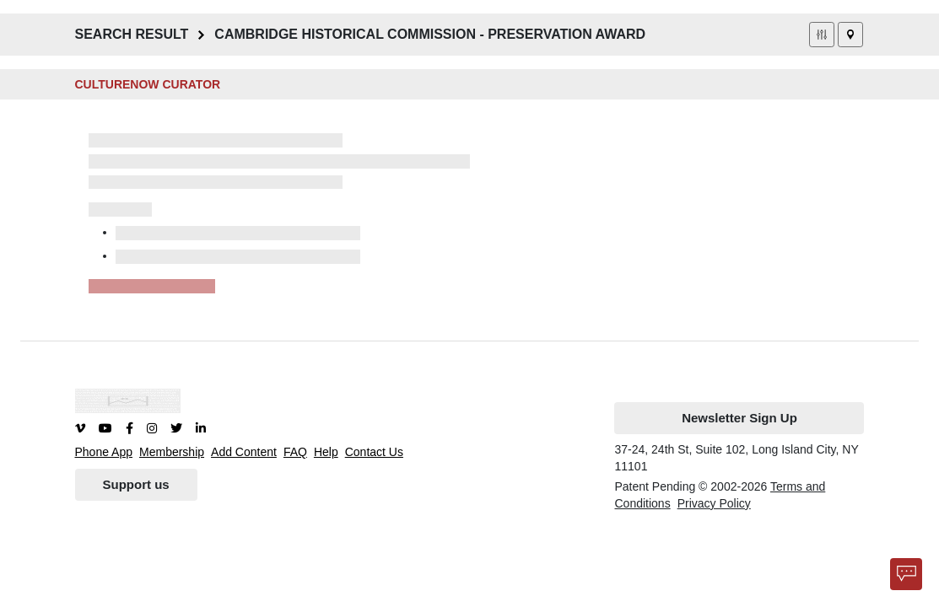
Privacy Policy (714, 503)
